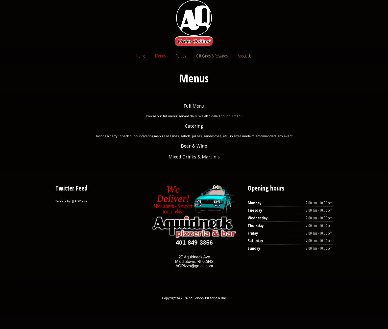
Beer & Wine (194, 146)
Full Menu (194, 106)
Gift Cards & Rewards (212, 56)
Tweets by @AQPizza (71, 201)
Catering (194, 126)
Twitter (308, 23)
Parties (181, 56)
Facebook (318, 23)
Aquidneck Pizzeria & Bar (207, 298)
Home (140, 56)
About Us (245, 56)
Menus (160, 56)
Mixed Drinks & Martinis (194, 157)
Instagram (327, 23)
